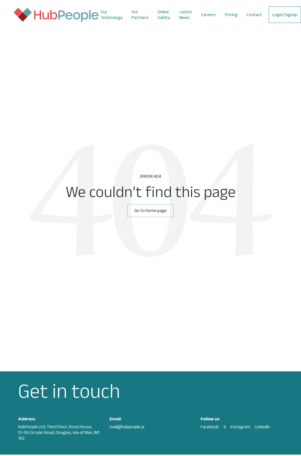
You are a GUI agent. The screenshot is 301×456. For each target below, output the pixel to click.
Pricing (231, 14)
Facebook (210, 426)
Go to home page (150, 210)
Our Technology (111, 14)
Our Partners (140, 14)
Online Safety (164, 14)
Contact (254, 14)
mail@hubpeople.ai (126, 426)
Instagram (240, 426)
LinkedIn (262, 426)
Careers (208, 14)
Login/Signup (284, 14)
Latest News (185, 14)
